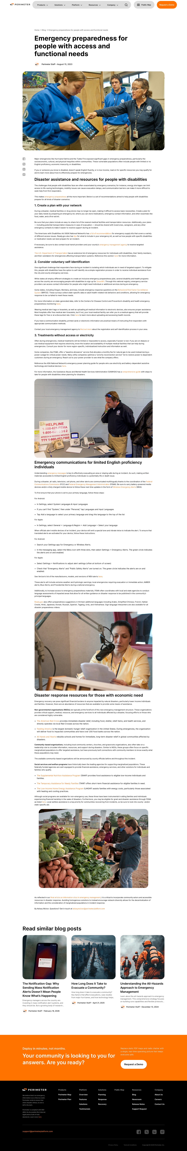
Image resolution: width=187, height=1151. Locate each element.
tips (75, 236)
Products (41, 5)
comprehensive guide (131, 372)
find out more (86, 329)
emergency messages (56, 473)
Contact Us (159, 1104)
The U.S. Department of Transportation (50, 253)
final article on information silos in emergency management (76, 897)
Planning (102, 1094)
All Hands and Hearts (46, 737)
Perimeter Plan (64, 1099)
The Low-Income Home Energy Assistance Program (60, 788)
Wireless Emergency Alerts (124, 487)
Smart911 (100, 281)
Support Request (139, 1109)
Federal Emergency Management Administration (89, 484)
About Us (159, 1094)
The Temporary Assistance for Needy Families (57, 783)
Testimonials (84, 1109)
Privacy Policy (113, 1145)
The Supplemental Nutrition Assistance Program (58, 775)
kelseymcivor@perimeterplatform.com (89, 909)
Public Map (119, 1090)
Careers (158, 1099)
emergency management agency (113, 244)
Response (102, 1099)
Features (83, 1099)
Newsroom (136, 1099)
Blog (134, 1094)
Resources (93, 5)
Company (111, 5)
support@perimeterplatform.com (38, 1131)
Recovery (102, 1104)
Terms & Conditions (130, 1145)
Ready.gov (38, 602)
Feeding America (44, 729)
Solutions (59, 5)
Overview (83, 1094)
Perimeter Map (64, 1094)
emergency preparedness (55, 197)
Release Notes (138, 1104)
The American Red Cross (48, 721)
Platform (75, 5)
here (116, 256)
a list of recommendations (101, 233)
